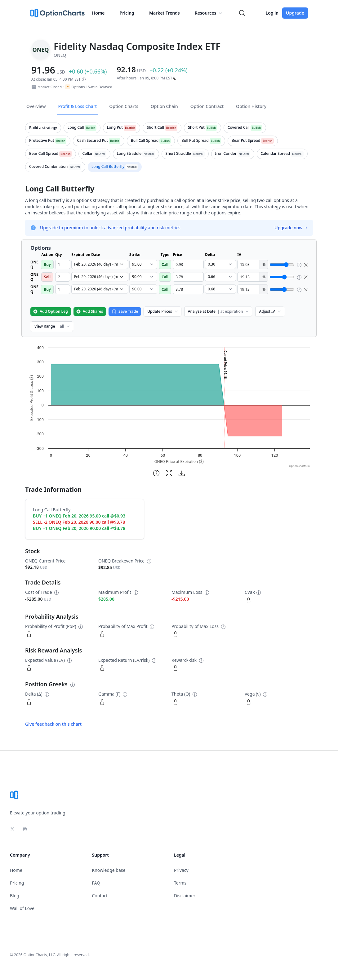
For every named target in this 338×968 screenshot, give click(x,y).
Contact (100, 896)
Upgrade (295, 13)
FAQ (96, 883)
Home (98, 13)
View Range (52, 326)
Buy (47, 264)
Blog (14, 896)
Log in (271, 13)
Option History (251, 106)
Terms (180, 883)
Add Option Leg (50, 311)
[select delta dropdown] (220, 264)
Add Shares (89, 311)
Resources (209, 13)
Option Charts (123, 106)
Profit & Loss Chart (77, 106)
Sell (47, 277)
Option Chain (164, 106)
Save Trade (125, 311)
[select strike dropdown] (143, 264)
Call (165, 264)
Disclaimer (184, 896)
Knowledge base (109, 870)
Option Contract (207, 106)
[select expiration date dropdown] (99, 264)
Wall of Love (22, 908)
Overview (36, 106)
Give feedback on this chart (53, 724)
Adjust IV (270, 311)
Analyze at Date (219, 311)
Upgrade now (291, 228)
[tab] (43, 128)
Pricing (127, 13)
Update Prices (163, 311)
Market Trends (164, 13)
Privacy (181, 870)
